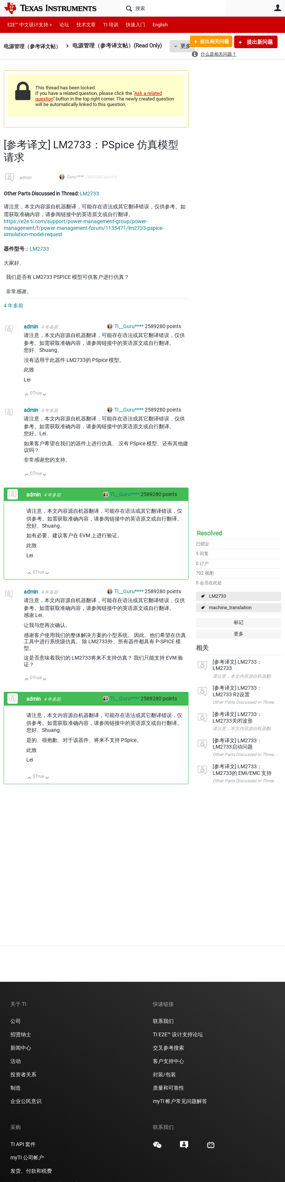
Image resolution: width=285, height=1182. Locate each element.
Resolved (209, 533)
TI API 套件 (23, 1144)
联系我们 (163, 1021)
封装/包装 (164, 1074)
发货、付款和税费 (31, 1171)
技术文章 (86, 24)
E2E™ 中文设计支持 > (29, 24)
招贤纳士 (20, 1034)
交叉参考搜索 (168, 1048)
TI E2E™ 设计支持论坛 (178, 1034)
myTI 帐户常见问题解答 (180, 1101)
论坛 (64, 24)
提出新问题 (259, 42)
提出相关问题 (211, 42)
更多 (238, 634)
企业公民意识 (26, 1101)
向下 (45, 395)
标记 (238, 622)
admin (25, 177)
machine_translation (230, 607)
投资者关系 (23, 1074)
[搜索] (173, 8)
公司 (15, 1021)
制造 (15, 1088)
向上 (27, 395)
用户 (277, 7)
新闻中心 (20, 1048)
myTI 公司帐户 (27, 1157)
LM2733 (217, 596)
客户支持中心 (168, 1061)
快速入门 (135, 24)
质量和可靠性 (169, 1088)
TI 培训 (110, 24)
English (160, 24)
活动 (15, 1061)
